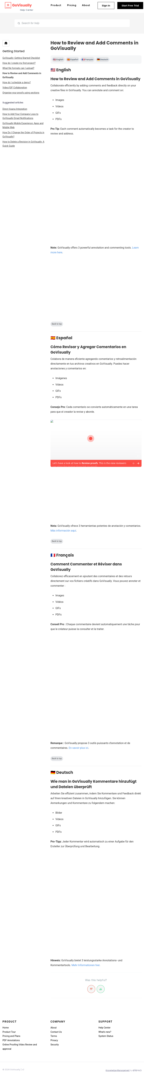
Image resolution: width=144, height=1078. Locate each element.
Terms (54, 1036)
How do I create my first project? (19, 63)
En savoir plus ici (78, 747)
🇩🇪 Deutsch (102, 59)
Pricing (71, 5)
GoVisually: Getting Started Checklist (21, 58)
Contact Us (56, 1032)
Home (5, 1027)
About (86, 5)
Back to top (57, 324)
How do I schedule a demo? (16, 82)
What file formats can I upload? (18, 68)
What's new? (104, 1032)
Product (56, 5)
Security (55, 1044)
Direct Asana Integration (14, 109)
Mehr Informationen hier (85, 965)
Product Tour (9, 1032)
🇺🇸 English (58, 59)
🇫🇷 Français (87, 59)
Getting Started (13, 51)
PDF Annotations (11, 1040)
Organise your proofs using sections (20, 92)
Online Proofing (10, 1044)
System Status (105, 1036)
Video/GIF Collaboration (14, 87)
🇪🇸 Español (72, 59)
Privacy (54, 1040)
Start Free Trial (130, 5)
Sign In (106, 5)
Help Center (104, 1027)
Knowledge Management (118, 1070)
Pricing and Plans (11, 1036)
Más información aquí (63, 530)
